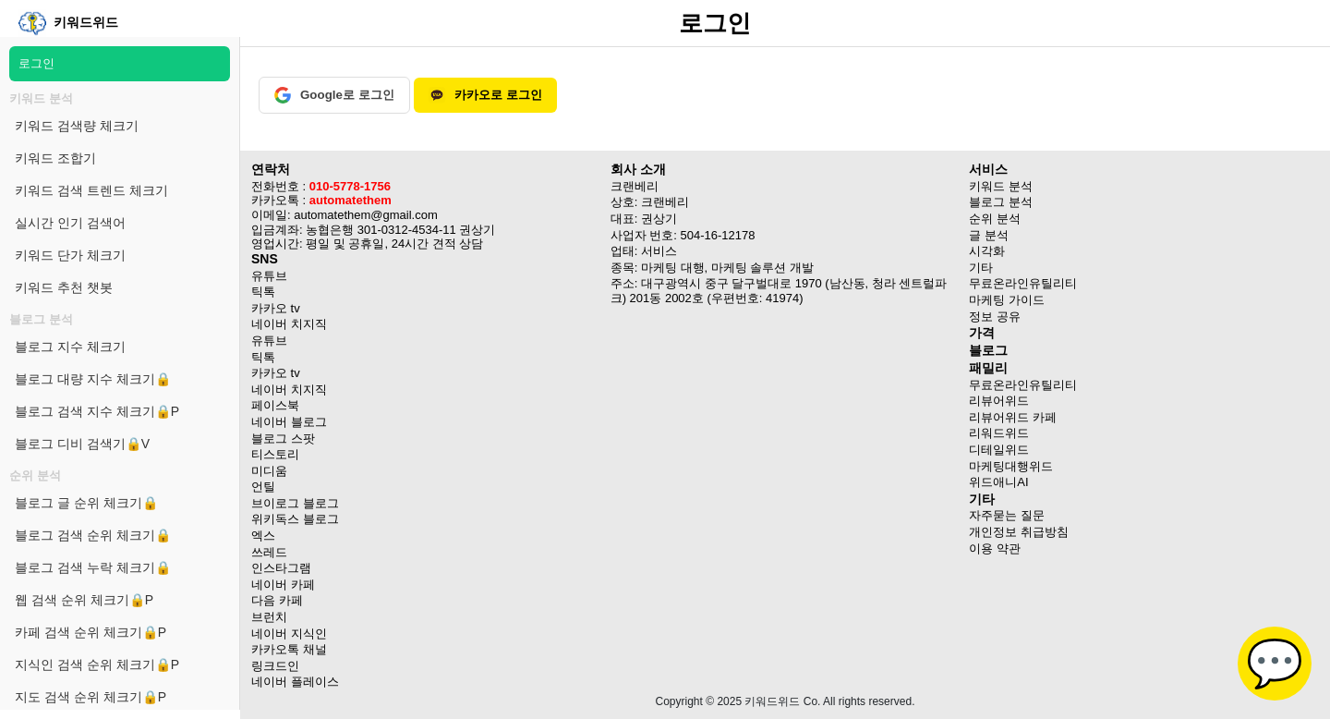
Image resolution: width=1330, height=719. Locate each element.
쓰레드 (269, 552)
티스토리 (275, 454)
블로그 (988, 350)
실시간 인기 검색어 (70, 222)
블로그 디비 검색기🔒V (82, 443)
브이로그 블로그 (295, 503)
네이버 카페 (283, 584)
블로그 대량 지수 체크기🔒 (93, 379)
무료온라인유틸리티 (1023, 385)
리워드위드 (999, 433)
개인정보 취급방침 (1019, 532)
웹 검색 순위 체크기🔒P (84, 599)
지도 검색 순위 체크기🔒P (90, 696)
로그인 (36, 63)
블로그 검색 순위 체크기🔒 (93, 535)
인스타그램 (281, 568)
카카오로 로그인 (485, 95)
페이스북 (275, 405)
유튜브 (269, 276)
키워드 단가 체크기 (70, 255)
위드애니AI (998, 482)
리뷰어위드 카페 (1013, 417)
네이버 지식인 (289, 633)
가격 (982, 332)
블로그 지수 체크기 (70, 346)
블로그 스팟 (283, 438)
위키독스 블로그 (295, 519)
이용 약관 (995, 548)
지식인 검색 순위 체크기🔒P (97, 664)
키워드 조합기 (55, 158)
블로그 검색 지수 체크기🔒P (97, 411)
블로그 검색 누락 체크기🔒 (93, 567)
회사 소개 (638, 169)
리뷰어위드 (999, 401)
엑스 (263, 535)
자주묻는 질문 (1007, 515)
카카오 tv (275, 308)
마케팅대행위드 (1011, 466)
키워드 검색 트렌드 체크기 (91, 190)
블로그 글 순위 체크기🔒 (86, 502)
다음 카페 (277, 600)
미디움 (269, 471)
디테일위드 (999, 450)
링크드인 (275, 666)
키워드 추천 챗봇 (64, 287)
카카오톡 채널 (289, 649)
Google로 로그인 (334, 95)
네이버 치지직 (289, 324)
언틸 (263, 487)
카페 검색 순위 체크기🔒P (90, 632)
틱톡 (263, 292)
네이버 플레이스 (295, 682)
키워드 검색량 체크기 (77, 125)
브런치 (269, 617)
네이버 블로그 (289, 422)
